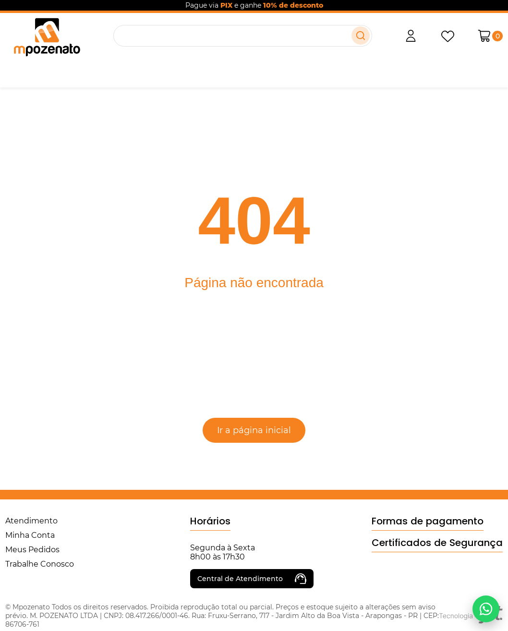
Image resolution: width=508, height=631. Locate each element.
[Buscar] (360, 35)
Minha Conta (30, 535)
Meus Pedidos (32, 549)
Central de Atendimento (251, 578)
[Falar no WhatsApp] (485, 608)
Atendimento (31, 520)
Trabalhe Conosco (39, 564)
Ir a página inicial (254, 430)
